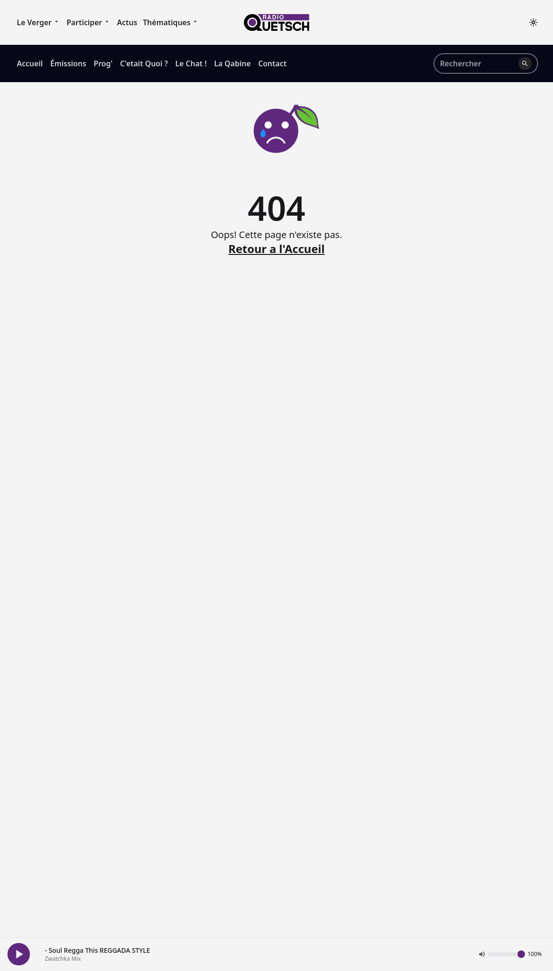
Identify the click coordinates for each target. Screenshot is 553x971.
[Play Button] (18, 954)
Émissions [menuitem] (68, 63)
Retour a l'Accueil (276, 248)
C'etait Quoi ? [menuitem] (144, 63)
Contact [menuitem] (272, 63)
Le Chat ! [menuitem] (190, 63)
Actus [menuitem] (127, 22)
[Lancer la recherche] (525, 63)
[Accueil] (276, 22)
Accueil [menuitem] (30, 63)
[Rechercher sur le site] (477, 63)
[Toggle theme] (533, 22)
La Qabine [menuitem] (232, 63)
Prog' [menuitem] (103, 63)
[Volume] (506, 954)
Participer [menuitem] (89, 22)
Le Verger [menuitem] (39, 22)
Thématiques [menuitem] (171, 22)
